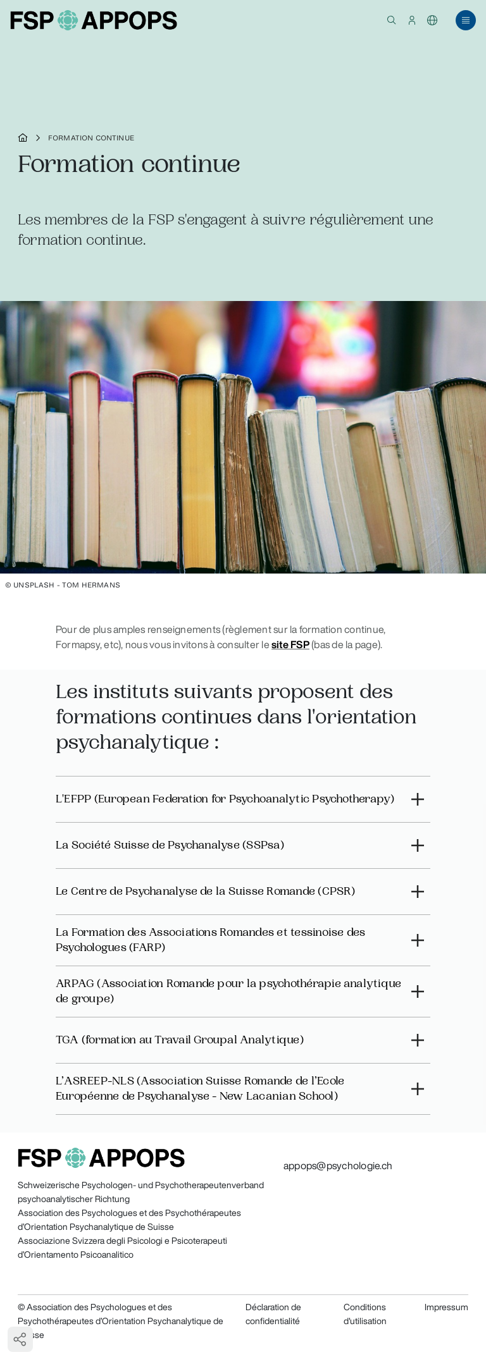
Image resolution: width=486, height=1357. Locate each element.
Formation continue (91, 138)
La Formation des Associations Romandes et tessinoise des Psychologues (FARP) (210, 940)
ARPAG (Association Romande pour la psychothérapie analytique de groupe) (228, 991)
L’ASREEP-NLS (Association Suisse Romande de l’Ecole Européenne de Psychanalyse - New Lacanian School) (200, 1088)
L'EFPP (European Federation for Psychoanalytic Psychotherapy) (225, 799)
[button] (391, 20)
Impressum (446, 1307)
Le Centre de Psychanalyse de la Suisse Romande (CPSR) (206, 891)
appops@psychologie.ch (338, 1165)
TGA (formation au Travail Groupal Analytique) (180, 1040)
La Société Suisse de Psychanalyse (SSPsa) (170, 845)
